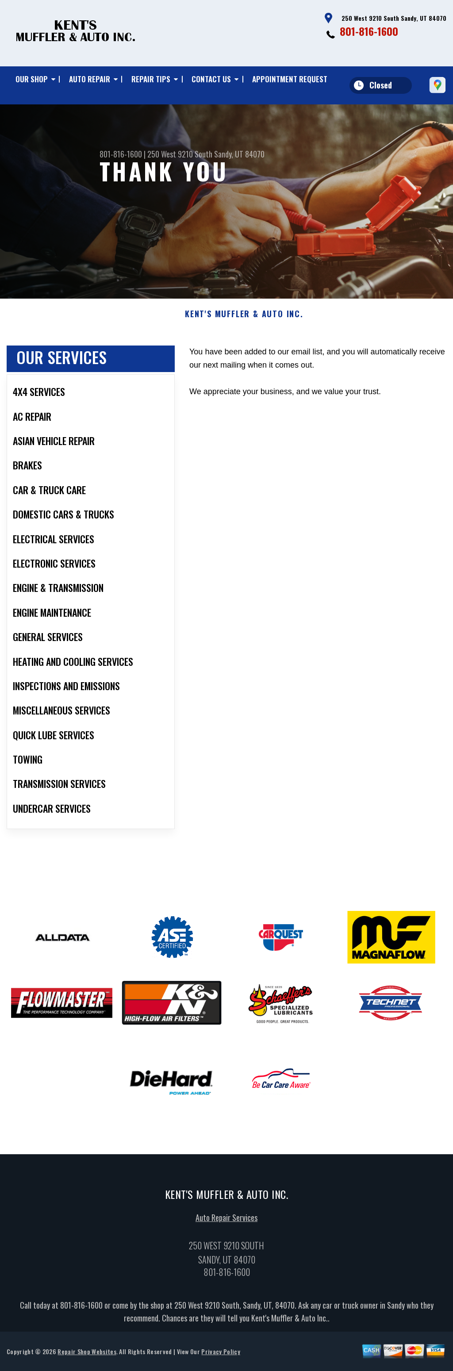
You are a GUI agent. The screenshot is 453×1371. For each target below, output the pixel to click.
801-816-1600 (369, 31)
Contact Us (211, 78)
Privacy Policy (220, 1354)
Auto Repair (89, 78)
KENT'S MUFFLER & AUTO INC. (244, 318)
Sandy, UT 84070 (239, 154)
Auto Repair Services (226, 1220)
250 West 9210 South (179, 154)
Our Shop (31, 78)
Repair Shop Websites (87, 1354)
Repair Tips (150, 78)
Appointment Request (289, 78)
